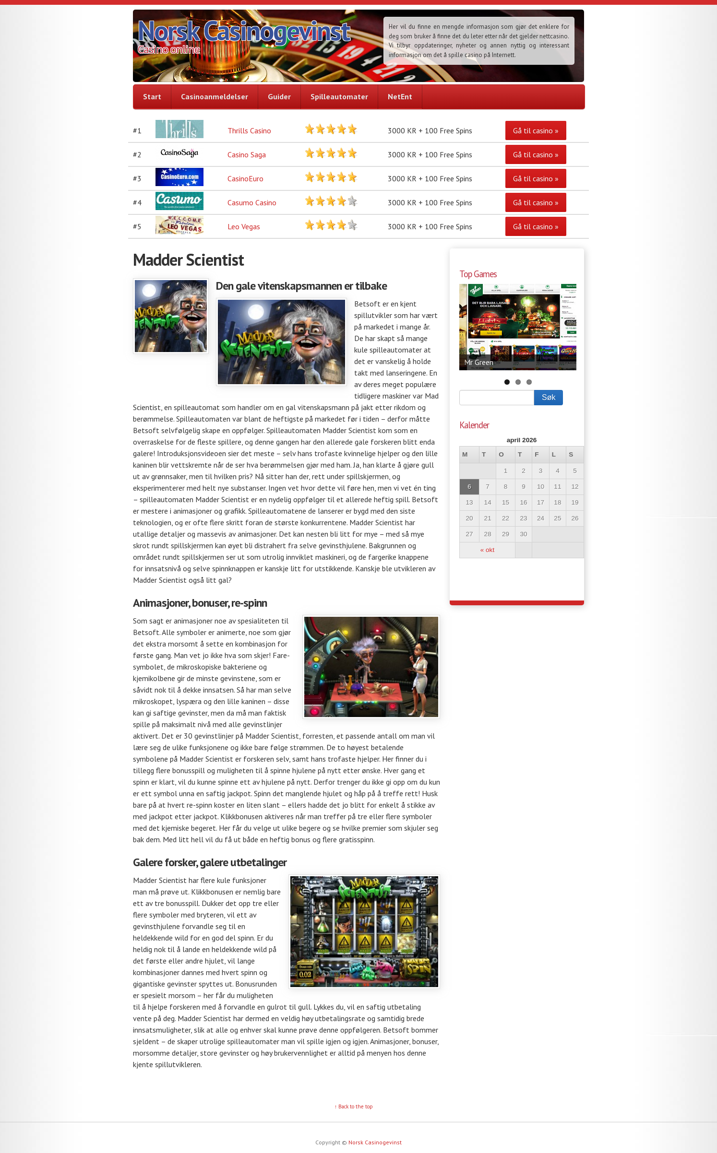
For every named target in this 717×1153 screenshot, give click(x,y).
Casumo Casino (251, 202)
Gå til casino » (536, 130)
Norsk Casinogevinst (243, 30)
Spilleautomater (339, 96)
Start (152, 96)
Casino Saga (246, 154)
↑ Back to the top (354, 1106)
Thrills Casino (249, 130)
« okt (487, 549)
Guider (279, 96)
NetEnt (400, 96)
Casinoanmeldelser (214, 96)
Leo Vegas (243, 226)
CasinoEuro (245, 178)
